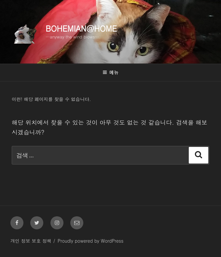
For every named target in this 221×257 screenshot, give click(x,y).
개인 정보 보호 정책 (30, 240)
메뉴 (110, 72)
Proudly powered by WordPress (90, 240)
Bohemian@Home (81, 28)
